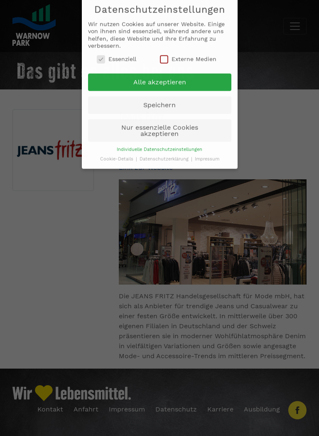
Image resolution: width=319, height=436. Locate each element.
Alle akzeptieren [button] (159, 79)
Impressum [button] (207, 156)
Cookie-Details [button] (117, 156)
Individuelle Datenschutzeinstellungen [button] (159, 146)
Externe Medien (188, 56)
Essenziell (116, 56)
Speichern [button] (159, 102)
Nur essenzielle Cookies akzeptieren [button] (159, 127)
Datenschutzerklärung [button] (165, 156)
